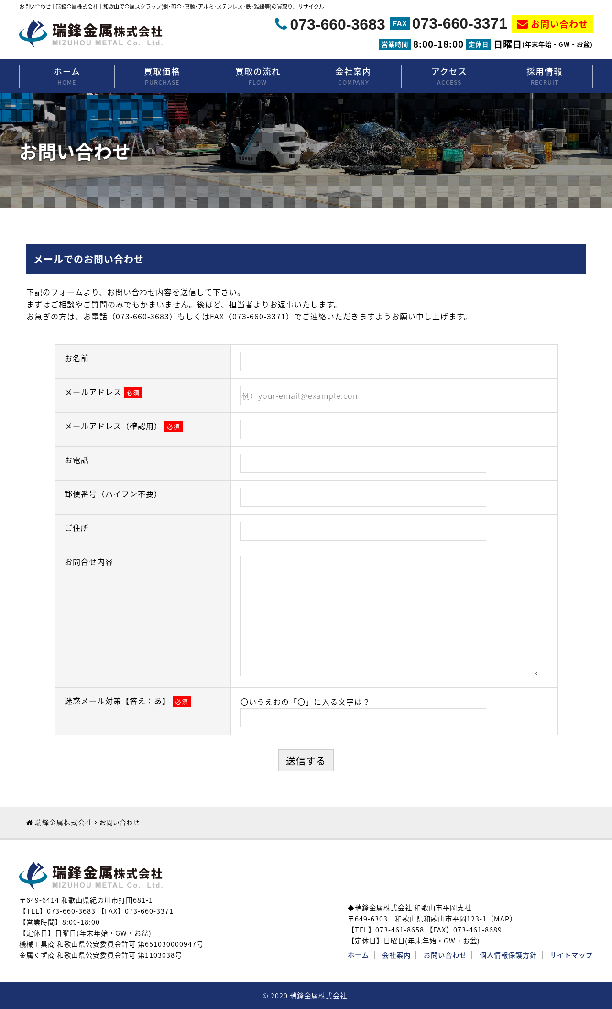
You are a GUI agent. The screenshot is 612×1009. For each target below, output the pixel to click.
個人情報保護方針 (508, 955)
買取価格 (162, 76)
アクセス (449, 76)
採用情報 (545, 76)
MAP (502, 918)
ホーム (67, 76)
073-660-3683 (337, 24)
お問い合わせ (559, 24)
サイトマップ (571, 955)
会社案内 (353, 76)
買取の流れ (258, 76)
